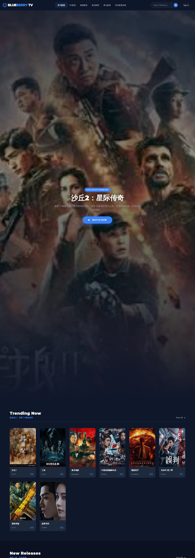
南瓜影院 (95, 5)
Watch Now (97, 220)
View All (180, 418)
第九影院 (107, 5)
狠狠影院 (83, 5)
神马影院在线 (120, 5)
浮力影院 (61, 5)
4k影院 (72, 5)
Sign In (186, 5)
